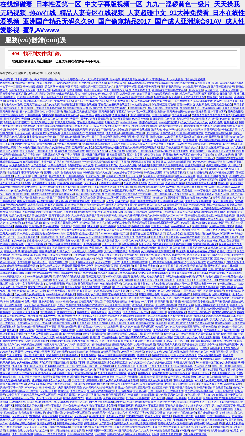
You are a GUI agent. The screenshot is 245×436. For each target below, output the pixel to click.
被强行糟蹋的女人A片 (180, 323)
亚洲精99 (208, 358)
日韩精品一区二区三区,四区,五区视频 (196, 93)
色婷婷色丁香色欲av (66, 115)
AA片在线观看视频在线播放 (72, 337)
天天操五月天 (14, 100)
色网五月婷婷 (188, 154)
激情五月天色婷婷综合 (138, 434)
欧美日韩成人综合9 (115, 215)
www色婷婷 (155, 211)
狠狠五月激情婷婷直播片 (141, 401)
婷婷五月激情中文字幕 (143, 201)
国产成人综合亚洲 (145, 100)
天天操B (232, 333)
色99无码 (155, 409)
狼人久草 (122, 412)
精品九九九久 (57, 176)
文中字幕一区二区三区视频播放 (94, 366)
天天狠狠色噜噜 (13, 305)
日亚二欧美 (152, 133)
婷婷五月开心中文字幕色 (123, 383)
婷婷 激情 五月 (116, 82)
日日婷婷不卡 (47, 312)
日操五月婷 (226, 93)
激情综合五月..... (160, 258)
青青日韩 (95, 337)
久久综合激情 (99, 294)
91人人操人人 (203, 426)
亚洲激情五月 (166, 251)
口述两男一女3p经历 (223, 340)
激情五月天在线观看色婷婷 (22, 265)
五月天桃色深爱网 (36, 215)
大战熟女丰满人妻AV (221, 226)
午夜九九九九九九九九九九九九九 (211, 115)
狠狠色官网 (230, 122)
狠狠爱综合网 (103, 115)
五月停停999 (228, 136)
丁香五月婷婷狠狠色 (46, 348)
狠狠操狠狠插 (60, 362)
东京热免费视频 (177, 312)
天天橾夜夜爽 (116, 151)
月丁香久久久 (106, 319)
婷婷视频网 (21, 226)
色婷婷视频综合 (76, 108)
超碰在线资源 (230, 265)
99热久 (223, 176)
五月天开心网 (107, 111)
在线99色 (101, 330)
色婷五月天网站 (67, 394)
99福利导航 (111, 122)
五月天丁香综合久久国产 (65, 158)
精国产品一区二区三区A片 (133, 258)
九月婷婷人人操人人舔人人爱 (26, 297)
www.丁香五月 (202, 190)
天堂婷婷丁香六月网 (12, 387)
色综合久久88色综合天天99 (181, 383)
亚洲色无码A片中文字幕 (136, 194)
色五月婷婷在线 (103, 147)
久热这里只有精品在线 (196, 86)
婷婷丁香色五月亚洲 (149, 319)
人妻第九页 (13, 394)
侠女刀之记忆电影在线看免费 (218, 308)
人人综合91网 (202, 366)
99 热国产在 (128, 351)
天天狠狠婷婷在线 (165, 305)
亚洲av (31, 247)
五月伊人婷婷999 (177, 269)
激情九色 (156, 129)
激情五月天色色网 (122, 344)
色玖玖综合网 (197, 204)
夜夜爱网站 (129, 355)
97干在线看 (226, 97)
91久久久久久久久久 (161, 366)
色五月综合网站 (208, 344)
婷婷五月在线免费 (219, 297)
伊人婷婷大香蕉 (48, 140)
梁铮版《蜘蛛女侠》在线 (185, 308)
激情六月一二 (181, 283)
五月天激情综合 (13, 426)
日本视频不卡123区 (106, 165)
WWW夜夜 (43, 208)
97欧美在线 (179, 254)
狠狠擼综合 (144, 373)
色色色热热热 (154, 158)
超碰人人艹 (233, 197)
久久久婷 (88, 165)
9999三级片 (50, 387)
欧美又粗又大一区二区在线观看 (147, 315)
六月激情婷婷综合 (94, 204)
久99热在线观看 (57, 165)
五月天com (58, 369)
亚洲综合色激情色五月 (114, 362)
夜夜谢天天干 (39, 262)
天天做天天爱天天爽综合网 (78, 265)
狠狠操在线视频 (87, 104)
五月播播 (175, 301)
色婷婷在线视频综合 (68, 143)
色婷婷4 (214, 348)
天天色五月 (214, 265)
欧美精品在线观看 (85, 373)
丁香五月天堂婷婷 (49, 229)
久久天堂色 (112, 133)
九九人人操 (221, 194)
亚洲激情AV (112, 348)
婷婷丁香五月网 (221, 366)
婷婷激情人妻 (94, 380)
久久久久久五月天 (109, 254)
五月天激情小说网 (73, 168)
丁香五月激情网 (161, 115)
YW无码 (184, 430)
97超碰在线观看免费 (166, 430)
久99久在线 (216, 122)
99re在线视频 (12, 301)
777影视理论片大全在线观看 (34, 376)
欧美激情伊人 (70, 315)
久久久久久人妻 (36, 290)
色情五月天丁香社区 (199, 254)
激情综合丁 (159, 197)
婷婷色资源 (98, 211)
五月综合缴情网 (67, 326)
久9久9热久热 (140, 125)
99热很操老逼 (228, 287)
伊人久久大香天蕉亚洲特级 (54, 240)
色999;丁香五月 (37, 287)
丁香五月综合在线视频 (198, 201)
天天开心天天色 (79, 118)
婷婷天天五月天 (201, 373)
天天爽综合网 (49, 258)
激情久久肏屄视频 (170, 434)
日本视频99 (33, 136)
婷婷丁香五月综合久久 (147, 280)
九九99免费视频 (91, 287)
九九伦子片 (81, 100)
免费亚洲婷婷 (129, 244)
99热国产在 (222, 158)
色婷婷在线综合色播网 (22, 423)
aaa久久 (179, 369)
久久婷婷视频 (149, 251)
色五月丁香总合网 (27, 237)
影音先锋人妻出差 (71, 172)
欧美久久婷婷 (17, 215)
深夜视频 (31, 240)
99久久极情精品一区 (223, 373)
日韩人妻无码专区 (65, 122)
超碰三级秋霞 (165, 348)
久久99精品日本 (25, 190)
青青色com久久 (46, 143)
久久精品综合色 (35, 294)
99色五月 (172, 376)
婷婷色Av (238, 387)
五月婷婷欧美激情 (148, 151)
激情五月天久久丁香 (225, 376)
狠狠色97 (120, 401)
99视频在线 (135, 333)
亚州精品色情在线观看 (190, 133)
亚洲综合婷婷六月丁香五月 (102, 140)
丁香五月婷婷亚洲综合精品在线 (132, 426)
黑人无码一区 (60, 280)
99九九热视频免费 (38, 93)
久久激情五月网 (185, 333)
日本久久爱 (26, 111)
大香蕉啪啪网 (75, 90)
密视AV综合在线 (63, 100)
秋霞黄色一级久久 (200, 197)
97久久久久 (202, 351)
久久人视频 (237, 147)
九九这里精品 (36, 204)
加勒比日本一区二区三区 (38, 100)
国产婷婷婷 (82, 194)
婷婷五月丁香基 (87, 319)
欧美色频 (187, 190)
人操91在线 (203, 104)
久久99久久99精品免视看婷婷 (121, 380)
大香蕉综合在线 (98, 247)
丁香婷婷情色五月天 (103, 186)
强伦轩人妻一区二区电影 (215, 186)
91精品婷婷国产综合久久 (120, 237)
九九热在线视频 (181, 229)
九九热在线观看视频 (180, 161)
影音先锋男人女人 (50, 265)
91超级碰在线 (15, 430)
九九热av (147, 140)
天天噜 (25, 118)
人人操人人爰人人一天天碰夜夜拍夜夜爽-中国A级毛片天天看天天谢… (168, 143)
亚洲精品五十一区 (92, 219)
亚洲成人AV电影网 (67, 237)
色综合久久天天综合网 (22, 90)
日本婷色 (22, 233)
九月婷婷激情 (113, 194)
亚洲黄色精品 (220, 426)
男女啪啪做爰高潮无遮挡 (59, 297)
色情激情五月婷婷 (25, 82)
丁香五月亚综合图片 (73, 133)
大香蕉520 (53, 133)
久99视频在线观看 (27, 362)
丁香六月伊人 (184, 280)
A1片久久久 (63, 251)
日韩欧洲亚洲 (190, 125)
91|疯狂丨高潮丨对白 (37, 219)
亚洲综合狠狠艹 (196, 262)
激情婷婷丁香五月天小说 (178, 211)
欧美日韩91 (159, 161)
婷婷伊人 (169, 333)
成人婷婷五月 (28, 168)
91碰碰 (166, 409)
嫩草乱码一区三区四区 (200, 258)
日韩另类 (85, 186)
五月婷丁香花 (8, 208)
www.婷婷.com (232, 383)
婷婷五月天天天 (95, 276)
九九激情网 (111, 326)
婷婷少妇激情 (158, 312)
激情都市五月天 (66, 312)
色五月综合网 (50, 416)
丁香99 (204, 348)
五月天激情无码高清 (76, 129)
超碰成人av (87, 258)
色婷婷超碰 (226, 118)
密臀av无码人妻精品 (118, 222)
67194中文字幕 (135, 416)
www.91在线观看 (190, 237)
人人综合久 (234, 165)
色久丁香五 (114, 312)
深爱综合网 (126, 197)
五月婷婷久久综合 (82, 147)
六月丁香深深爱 (99, 118)
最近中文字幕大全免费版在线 (144, 154)
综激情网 (198, 118)
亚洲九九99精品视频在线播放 (54, 125)
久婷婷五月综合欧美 (49, 186)
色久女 (73, 301)
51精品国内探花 (163, 93)
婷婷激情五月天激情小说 (63, 269)
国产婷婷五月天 (213, 330)
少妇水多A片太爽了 (199, 405)
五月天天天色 (133, 176)
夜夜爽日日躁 (124, 186)
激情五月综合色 (202, 294)
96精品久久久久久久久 (221, 247)
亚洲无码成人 (87, 315)
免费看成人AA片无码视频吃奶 (144, 208)
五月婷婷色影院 (75, 176)
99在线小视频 (29, 301)
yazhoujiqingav (128, 122)
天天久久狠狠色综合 (116, 251)
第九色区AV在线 (98, 100)
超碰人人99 (125, 369)
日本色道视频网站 (213, 369)
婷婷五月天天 (122, 125)
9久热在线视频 (219, 430)
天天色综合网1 (130, 254)
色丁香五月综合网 (179, 373)
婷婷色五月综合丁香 (119, 330)
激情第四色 (156, 136)
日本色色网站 (226, 168)
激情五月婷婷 (94, 215)
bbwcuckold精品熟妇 (206, 211)
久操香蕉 (143, 376)
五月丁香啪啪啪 (153, 340)
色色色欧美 (18, 240)
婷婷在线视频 (34, 319)
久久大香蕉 (69, 211)
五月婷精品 (166, 168)
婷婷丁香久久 (85, 290)
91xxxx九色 (7, 351)
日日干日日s (43, 247)
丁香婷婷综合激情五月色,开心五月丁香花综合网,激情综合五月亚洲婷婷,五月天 (103, 136)
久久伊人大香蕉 (190, 186)
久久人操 (20, 294)
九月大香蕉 (142, 237)
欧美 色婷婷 (48, 136)
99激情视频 (187, 351)
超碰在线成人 (17, 308)
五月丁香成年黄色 (156, 287)
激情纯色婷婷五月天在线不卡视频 (37, 326)
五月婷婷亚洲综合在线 (80, 434)
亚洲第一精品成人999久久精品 (219, 237)
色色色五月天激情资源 (213, 125)
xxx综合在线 (49, 401)
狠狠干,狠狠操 (223, 358)
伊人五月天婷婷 (80, 240)
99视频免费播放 (156, 412)
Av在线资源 (59, 90)
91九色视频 (118, 143)
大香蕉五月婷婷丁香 (30, 129)
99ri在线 (31, 179)
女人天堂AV (27, 151)
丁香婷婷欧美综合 (145, 348)
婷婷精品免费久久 (182, 409)
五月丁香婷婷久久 (172, 391)
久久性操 (169, 118)
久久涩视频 (23, 262)
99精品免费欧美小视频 (195, 301)
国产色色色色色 (181, 115)
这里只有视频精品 (64, 161)
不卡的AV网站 (44, 190)
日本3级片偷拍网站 (28, 97)
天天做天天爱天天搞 (73, 229)
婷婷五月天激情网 (207, 176)
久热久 (101, 222)
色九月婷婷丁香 (197, 394)
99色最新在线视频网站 (100, 391)
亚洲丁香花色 (42, 323)
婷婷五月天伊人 (93, 90)
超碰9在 (65, 430)
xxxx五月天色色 (122, 430)
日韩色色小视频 (150, 179)
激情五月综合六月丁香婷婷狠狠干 (126, 204)
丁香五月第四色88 (14, 247)
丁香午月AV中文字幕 (164, 426)
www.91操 (62, 301)
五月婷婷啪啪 (70, 186)
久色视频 (36, 118)
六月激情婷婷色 (174, 165)
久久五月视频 (99, 323)
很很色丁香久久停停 (126, 147)
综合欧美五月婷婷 (145, 423)
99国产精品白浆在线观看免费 (214, 387)
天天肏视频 (59, 376)
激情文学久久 (12, 344)
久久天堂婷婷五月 (125, 366)
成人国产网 (6, 405)
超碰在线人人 (26, 358)
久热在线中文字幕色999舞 (127, 172)
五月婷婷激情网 (197, 269)
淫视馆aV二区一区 (108, 197)
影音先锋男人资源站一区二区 (80, 97)
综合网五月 (126, 265)
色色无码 (71, 319)
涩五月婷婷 (144, 387)
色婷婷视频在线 (145, 323)
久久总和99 (130, 183)
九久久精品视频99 (125, 272)
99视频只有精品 (231, 337)
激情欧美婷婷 (165, 176)
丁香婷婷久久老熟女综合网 (49, 108)
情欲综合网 (13, 172)
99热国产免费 (140, 118)
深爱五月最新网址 (223, 201)
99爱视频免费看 (142, 330)
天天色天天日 (151, 168)
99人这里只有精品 (209, 337)
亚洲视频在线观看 (129, 140)
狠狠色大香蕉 (88, 222)
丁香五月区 (154, 391)
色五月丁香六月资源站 (117, 305)
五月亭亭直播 (202, 82)
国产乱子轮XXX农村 (108, 179)
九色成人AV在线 (13, 104)
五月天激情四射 (35, 308)
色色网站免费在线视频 (226, 240)
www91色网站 (54, 294)
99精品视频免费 (130, 179)
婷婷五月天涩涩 (153, 333)
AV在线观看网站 (141, 269)
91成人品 (211, 423)
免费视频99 (97, 194)
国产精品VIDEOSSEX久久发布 (137, 337)
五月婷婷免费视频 (102, 426)
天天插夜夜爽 (171, 154)
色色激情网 (29, 125)
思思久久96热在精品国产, (176, 294)
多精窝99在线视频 (139, 129)
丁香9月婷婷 (144, 97)
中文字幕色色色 (81, 426)
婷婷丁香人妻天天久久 (182, 272)
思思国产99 (93, 229)
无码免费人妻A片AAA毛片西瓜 (72, 409)
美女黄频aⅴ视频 (54, 86)
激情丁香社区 (138, 233)
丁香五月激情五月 (182, 100)
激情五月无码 (85, 262)
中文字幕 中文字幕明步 (143, 290)
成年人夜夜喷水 (221, 294)
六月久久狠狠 (180, 151)
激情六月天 (83, 294)
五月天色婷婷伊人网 (175, 358)
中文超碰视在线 (141, 104)
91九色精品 (140, 211)
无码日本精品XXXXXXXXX (228, 82)
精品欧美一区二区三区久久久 (97, 86)
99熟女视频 (67, 330)
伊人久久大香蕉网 (125, 319)
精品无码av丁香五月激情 (149, 405)
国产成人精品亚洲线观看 (199, 391)
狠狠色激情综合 (101, 344)
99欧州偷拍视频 (175, 276)
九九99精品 (78, 215)
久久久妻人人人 (156, 204)
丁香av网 (125, 269)
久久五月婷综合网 (22, 434)
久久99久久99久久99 (192, 97)
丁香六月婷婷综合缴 (12, 115)
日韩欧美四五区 (116, 154)
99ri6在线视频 (107, 97)
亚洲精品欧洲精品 (60, 340)
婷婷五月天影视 (54, 204)
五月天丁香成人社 (34, 104)
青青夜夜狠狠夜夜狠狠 (13, 383)
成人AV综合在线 (126, 97)
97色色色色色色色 (87, 308)
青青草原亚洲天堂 (177, 204)
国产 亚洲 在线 (220, 254)
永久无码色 (145, 244)
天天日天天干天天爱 (70, 387)
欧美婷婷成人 (71, 355)
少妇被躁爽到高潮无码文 (96, 143)
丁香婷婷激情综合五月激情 (112, 315)
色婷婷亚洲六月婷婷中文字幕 (169, 90)
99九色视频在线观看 (195, 434)
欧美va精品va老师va (190, 129)
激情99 (161, 111)
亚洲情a (173, 287)
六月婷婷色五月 (26, 419)
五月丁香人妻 (34, 405)
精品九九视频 (105, 272)
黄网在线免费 (160, 373)
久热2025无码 (188, 287)
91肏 (189, 172)
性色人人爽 (69, 308)
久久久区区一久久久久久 (143, 362)
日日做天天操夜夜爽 (138, 398)
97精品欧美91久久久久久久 (196, 376)
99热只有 (223, 183)
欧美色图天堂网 (9, 151)
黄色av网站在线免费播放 (127, 168)
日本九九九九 (186, 426)
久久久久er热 (44, 82)
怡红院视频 (93, 362)
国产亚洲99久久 (163, 219)
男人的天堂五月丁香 (224, 405)
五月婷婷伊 (219, 333)
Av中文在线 (160, 97)
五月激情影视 (200, 226)
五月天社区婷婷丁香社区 (215, 147)
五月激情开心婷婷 (208, 412)
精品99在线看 (47, 251)
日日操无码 (156, 118)
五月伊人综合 (14, 258)
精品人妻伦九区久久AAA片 (60, 344)
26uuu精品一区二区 (207, 362)
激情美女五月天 (26, 208)
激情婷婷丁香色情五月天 (23, 140)
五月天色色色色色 (221, 104)
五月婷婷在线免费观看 (170, 201)
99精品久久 (168, 280)
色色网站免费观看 (15, 204)
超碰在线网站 (49, 194)
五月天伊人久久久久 (186, 337)
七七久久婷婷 (33, 222)
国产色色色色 (39, 165)
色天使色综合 (88, 355)
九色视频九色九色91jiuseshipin (47, 233)
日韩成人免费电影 (182, 380)
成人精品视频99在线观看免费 (216, 140)
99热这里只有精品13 (104, 412)
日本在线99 (34, 401)
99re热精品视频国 (32, 86)
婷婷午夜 (199, 423)
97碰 (221, 423)
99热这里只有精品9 (202, 158)
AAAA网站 (147, 301)
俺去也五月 (165, 362)
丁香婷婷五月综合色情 (182, 387)
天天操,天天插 (48, 391)
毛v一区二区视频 (146, 111)
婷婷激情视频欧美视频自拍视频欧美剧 (53, 272)
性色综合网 (186, 108)
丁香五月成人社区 (191, 290)
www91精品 (87, 115)
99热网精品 (87, 405)
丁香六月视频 (72, 154)
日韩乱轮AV (129, 419)
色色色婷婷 (160, 140)
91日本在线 (33, 194)
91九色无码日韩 (162, 244)
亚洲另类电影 (47, 301)
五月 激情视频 (123, 391)
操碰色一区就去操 (176, 398)
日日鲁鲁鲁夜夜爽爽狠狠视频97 (167, 262)
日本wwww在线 (51, 315)
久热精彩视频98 (136, 215)
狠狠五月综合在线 (149, 294)
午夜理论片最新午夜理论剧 (36, 161)
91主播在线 (147, 254)
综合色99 (236, 258)
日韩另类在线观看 (140, 115)
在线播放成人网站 (52, 154)
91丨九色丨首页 (118, 290)
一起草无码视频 (229, 90)
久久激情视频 (228, 362)
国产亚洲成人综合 (96, 151)
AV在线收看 (225, 280)
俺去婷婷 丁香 (110, 93)
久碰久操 (17, 366)
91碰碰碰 (47, 115)
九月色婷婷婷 (128, 93)
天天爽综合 (113, 280)
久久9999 (153, 215)
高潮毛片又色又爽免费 (82, 197)
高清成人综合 (222, 323)
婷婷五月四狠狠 (143, 308)
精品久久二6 (167, 215)
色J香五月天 (231, 419)
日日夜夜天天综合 (171, 86)
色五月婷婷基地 (183, 366)
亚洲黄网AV (39, 133)
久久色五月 (157, 398)
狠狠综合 (139, 186)
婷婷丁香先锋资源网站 (72, 140)
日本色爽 (142, 366)
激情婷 (91, 179)
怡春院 (140, 351)
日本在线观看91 (140, 229)
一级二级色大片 (228, 283)
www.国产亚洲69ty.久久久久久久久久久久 (183, 122)
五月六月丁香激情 (120, 118)
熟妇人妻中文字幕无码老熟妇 (26, 283)
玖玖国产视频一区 (106, 258)
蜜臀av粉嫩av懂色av (186, 348)
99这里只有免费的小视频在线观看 (195, 251)
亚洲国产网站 (77, 362)
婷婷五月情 (229, 143)
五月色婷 (72, 233)
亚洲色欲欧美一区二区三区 (31, 269)
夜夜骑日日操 (232, 330)
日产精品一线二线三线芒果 (186, 330)
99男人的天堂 (94, 297)
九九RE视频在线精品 (105, 358)
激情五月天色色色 (184, 176)
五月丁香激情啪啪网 (170, 240)
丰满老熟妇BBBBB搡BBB (15, 272)
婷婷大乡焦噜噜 (72, 333)
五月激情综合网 (85, 330)
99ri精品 (88, 172)
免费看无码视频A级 (20, 158)
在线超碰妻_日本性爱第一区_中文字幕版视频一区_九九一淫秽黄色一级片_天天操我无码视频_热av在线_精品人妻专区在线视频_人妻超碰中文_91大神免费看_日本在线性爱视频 (102, 79)
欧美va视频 (106, 158)
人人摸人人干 (32, 258)
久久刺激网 (74, 219)
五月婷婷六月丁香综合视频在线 (185, 315)
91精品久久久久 (189, 147)
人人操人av (80, 416)
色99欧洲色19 (198, 151)
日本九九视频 (93, 190)
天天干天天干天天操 (35, 426)
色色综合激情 (195, 419)
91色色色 (102, 383)
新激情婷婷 (84, 211)
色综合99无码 (217, 272)
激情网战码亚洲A (229, 344)
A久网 (198, 380)
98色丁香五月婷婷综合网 (174, 265)
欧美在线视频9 (215, 262)
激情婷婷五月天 (79, 280)
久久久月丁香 (14, 355)
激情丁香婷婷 (55, 412)
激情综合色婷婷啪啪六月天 (165, 125)
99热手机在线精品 (188, 208)
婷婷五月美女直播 (216, 165)
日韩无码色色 (212, 129)
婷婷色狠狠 (163, 100)
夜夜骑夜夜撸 (15, 219)
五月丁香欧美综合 (59, 215)
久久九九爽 (53, 104)
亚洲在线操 (132, 247)
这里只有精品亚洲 (74, 179)
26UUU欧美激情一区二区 (60, 366)
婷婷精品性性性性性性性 (199, 215)
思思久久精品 (163, 254)
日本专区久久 (233, 394)
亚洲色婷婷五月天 (25, 143)
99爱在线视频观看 (59, 426)
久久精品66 (158, 297)
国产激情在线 (189, 344)
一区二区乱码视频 (35, 244)
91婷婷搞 (134, 251)
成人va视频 (126, 348)
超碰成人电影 (216, 222)
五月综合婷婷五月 (14, 319)
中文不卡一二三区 (10, 86)
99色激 (145, 409)
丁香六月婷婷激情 (27, 197)
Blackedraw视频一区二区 (113, 233)
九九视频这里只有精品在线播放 (84, 305)
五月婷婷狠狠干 (53, 129)
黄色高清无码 (66, 194)
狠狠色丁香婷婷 (26, 201)
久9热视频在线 (91, 244)
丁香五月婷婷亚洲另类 (121, 323)
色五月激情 (219, 229)
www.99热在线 (89, 158)
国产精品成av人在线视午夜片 (24, 315)
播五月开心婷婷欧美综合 (201, 326)
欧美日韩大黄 (8, 262)
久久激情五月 (25, 323)
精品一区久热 (94, 398)
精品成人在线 (102, 172)
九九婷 (66, 380)
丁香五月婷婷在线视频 (90, 122)
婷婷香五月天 (158, 376)
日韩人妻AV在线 (129, 326)
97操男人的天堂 (223, 154)
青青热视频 (219, 197)
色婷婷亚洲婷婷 (140, 226)
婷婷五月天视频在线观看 (61, 290)
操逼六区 (163, 247)
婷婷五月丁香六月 (27, 391)
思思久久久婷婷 (177, 394)
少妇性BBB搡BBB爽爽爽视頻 (97, 376)
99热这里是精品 (109, 351)
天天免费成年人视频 (168, 344)
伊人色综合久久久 (51, 97)
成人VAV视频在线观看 (222, 172)
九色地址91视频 (174, 183)
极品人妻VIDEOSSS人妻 (69, 190)
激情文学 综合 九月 (42, 122)
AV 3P (179, 215)
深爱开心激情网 (228, 179)
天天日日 (182, 401)
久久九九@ (83, 323)
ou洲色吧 (100, 434)
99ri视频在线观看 (168, 82)
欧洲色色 (81, 161)
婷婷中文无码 (54, 111)
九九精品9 (35, 226)
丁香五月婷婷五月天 (218, 416)
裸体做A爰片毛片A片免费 (70, 151)
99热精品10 (101, 290)
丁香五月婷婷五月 (107, 369)
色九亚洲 (12, 330)
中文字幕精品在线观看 (218, 133)
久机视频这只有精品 (47, 330)
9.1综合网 (73, 376)
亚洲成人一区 (193, 369)
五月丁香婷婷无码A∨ (201, 194)
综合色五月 (149, 176)
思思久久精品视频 (14, 136)
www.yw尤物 (53, 308)
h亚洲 (155, 434)
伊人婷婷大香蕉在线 (121, 100)
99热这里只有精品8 (199, 312)
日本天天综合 (26, 330)
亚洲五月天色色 (160, 226)
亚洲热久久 (170, 208)
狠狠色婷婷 (224, 326)
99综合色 (9, 122)
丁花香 (116, 262)
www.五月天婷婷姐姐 (91, 237)
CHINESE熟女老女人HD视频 (154, 419)
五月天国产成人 (136, 158)
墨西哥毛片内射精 (31, 172)
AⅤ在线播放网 (45, 201)
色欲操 (28, 108)
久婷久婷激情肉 (182, 244)
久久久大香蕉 (178, 247)
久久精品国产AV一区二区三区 (39, 394)
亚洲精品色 (139, 391)
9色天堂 (234, 430)
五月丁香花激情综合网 (207, 108)
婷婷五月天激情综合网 (65, 222)
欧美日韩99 (157, 165)
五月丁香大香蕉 (170, 147)
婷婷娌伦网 (90, 423)
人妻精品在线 (234, 272)
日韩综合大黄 (195, 90)
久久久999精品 (229, 348)
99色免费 (143, 165)
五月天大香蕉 (8, 233)
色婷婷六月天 (198, 265)
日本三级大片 (39, 176)
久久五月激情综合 (114, 90)
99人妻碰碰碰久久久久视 (80, 369)
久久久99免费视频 (168, 290)
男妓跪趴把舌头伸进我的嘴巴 (80, 111)
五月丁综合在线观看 (178, 297)
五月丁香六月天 (156, 233)
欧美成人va (66, 416)
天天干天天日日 (111, 244)
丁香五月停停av (125, 111)
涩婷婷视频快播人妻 (63, 323)
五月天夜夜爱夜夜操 (146, 265)
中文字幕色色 (205, 154)
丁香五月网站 (230, 108)
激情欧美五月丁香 (199, 401)
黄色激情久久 (54, 355)
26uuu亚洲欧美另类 (109, 355)
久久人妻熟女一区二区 (136, 312)
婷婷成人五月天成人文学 (115, 229)
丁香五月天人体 (171, 319)
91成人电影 (194, 398)
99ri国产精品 (154, 358)
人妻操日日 (175, 140)
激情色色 (20, 405)
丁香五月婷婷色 (161, 194)
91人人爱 (92, 226)
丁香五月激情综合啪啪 (50, 179)
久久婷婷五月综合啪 (44, 183)
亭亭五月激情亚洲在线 (195, 319)
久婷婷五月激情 (60, 208)
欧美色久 (161, 323)
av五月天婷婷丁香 (115, 219)
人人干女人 (90, 183)
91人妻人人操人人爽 (210, 383)
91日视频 (167, 369)
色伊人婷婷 (134, 219)
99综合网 (12, 129)
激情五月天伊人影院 (58, 383)
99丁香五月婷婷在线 (49, 168)
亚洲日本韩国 (165, 337)
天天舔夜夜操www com (204, 283)
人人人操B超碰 (128, 165)
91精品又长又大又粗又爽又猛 (182, 136)
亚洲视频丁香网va (178, 197)
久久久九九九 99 (143, 430)
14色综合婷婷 (94, 251)
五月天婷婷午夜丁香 (205, 280)
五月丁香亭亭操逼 (126, 86)
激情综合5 (138, 305)
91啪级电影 (200, 172)
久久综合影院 (161, 330)
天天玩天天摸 (161, 308)
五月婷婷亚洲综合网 (222, 86)
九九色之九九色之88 (36, 430)
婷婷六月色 (194, 358)
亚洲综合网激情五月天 (177, 158)
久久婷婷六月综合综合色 (181, 412)
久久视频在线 (91, 351)
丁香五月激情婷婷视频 (134, 262)
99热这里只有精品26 (186, 219)
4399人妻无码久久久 (138, 90)
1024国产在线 (17, 401)
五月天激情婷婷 (61, 247)
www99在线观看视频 (39, 276)
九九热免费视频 (95, 133)
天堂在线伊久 (168, 133)
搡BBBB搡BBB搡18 (223, 312)
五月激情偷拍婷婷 (222, 409)
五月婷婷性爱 (59, 351)
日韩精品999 (47, 237)
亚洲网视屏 (179, 419)
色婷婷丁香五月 (160, 355)
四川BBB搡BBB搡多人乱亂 (68, 276)
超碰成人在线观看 (207, 287)
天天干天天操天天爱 (16, 229)
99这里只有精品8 (108, 269)
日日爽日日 (161, 301)
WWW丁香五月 (53, 405)
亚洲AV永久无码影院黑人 (65, 93)
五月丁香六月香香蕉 (111, 340)
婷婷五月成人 (235, 229)
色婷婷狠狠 (6, 82)
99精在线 (134, 301)
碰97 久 (166, 416)
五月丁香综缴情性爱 (151, 383)
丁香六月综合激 (41, 369)
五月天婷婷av (203, 333)
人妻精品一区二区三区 (73, 348)
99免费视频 (78, 340)
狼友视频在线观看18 (116, 108)
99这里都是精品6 (225, 215)
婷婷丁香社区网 (217, 111)
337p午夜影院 (215, 394)
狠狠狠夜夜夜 (125, 405)
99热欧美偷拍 (8, 391)
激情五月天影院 (9, 168)
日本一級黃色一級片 (232, 276)
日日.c (72, 262)
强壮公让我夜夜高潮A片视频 (128, 287)
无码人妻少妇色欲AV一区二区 (17, 398)
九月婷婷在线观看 (144, 344)
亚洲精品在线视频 (140, 161)
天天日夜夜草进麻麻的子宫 (39, 305)
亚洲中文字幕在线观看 (49, 211)
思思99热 (92, 340)
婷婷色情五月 (99, 312)
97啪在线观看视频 (174, 172)
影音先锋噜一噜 (58, 262)
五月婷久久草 (222, 258)
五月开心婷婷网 (46, 423)
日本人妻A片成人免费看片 (141, 82)
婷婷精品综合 (96, 161)
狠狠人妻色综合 (91, 93)
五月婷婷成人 (97, 280)
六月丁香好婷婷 (31, 154)
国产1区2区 (147, 326)
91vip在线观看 (50, 226)
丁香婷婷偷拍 (110, 337)
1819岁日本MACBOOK (105, 409)
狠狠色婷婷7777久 (73, 398)
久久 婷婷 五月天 (34, 366)
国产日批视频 (228, 211)
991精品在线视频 (27, 251)
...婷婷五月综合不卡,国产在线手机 (93, 125)
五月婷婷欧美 (33, 115)
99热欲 (106, 287)
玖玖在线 (71, 283)
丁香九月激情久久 (175, 405)
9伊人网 (54, 430)
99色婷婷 (147, 219)
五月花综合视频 (224, 391)
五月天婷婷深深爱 (213, 290)
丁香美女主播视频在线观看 (114, 104)
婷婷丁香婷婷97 (200, 430)
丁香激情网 (79, 226)
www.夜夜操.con (180, 226)
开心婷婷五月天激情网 (221, 151)
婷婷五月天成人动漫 (83, 208)
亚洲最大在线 (51, 172)
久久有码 (66, 226)
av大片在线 (173, 186)
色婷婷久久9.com (124, 423)
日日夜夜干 (22, 122)
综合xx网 (92, 254)
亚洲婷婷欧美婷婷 (148, 86)
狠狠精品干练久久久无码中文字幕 (51, 147)
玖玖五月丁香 (137, 412)
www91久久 (157, 190)
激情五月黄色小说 (194, 233)
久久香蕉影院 (95, 348)
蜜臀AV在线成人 (215, 204)
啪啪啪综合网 (69, 104)
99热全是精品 (40, 340)
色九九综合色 (174, 233)
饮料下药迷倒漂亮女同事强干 (64, 244)
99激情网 (126, 280)
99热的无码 (189, 240)
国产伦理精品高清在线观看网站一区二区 (156, 222)
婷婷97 (47, 222)
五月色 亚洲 (212, 90)
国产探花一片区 (15, 179)
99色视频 (69, 294)
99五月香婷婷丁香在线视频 (162, 108)
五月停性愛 (212, 118)
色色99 (132, 373)
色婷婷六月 (186, 82)
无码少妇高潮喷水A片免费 (200, 183)
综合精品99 (10, 412)
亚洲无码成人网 (46, 419)
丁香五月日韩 (117, 247)
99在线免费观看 (87, 272)
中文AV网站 (170, 129)
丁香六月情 (97, 201)
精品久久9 (10, 251)
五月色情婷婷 (17, 409)
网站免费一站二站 (182, 416)
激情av (212, 161)
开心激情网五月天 (34, 355)
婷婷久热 (128, 240)
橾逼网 (106, 190)
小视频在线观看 (9, 280)
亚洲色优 (39, 111)
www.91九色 (7, 269)
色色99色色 (199, 161)
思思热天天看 (185, 305)
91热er (61, 305)
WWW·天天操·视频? (117, 276)
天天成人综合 (179, 194)
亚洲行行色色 (216, 269)
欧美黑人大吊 (235, 204)
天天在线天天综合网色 (25, 312)
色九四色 (201, 222)
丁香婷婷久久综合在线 (114, 129)
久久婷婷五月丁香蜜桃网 (53, 197)
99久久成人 (157, 237)
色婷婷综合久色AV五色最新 (116, 308)
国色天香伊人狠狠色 (212, 219)
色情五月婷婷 (160, 387)
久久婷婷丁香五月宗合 (91, 394)
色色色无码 (172, 237)
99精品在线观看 (153, 172)
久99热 (26, 183)
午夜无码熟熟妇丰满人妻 (26, 254)
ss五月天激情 (199, 297)
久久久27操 (43, 90)
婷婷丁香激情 (209, 168)
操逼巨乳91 (83, 344)
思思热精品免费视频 (217, 315)
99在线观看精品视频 (205, 244)
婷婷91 (21, 290)
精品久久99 (180, 179)
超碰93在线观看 (148, 122)
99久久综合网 (171, 351)
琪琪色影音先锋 (115, 176)
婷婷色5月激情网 (149, 147)
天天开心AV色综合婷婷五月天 (32, 351)
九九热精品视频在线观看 (111, 208)
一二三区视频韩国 (126, 376)
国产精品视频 (233, 269)
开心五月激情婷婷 (88, 283)
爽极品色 (94, 129)
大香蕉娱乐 (113, 211)
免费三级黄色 (173, 190)
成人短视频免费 (203, 100)
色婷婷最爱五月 (210, 136)
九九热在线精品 (214, 419)
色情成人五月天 (88, 233)
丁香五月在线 (83, 358)
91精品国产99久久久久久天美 (37, 337)
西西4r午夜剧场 (186, 104)
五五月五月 (158, 269)
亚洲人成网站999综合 (184, 355)
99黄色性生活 (228, 412)
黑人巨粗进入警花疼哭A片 (106, 240)
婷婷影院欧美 (115, 434)
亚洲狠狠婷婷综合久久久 (46, 380)
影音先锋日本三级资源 (32, 412)
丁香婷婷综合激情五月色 (202, 179)
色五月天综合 (72, 287)
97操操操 (120, 158)
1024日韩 (55, 333)
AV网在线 (212, 97)
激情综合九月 (236, 380)
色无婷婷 (173, 97)
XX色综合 (35, 416)
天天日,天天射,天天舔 (48, 398)
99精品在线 (187, 222)
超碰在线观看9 (87, 269)
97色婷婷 (30, 186)
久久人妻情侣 (178, 326)
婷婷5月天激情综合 (94, 333)
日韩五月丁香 (55, 287)
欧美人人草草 (154, 351)
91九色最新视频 (55, 283)
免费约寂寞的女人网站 (132, 358)
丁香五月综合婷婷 (105, 405)
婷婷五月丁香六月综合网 (135, 297)
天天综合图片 (235, 111)
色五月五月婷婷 (219, 351)
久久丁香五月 (78, 391)
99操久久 (142, 190)
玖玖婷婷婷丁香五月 (117, 161)
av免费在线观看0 (19, 165)
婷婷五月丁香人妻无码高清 (50, 434)
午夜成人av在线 (204, 323)
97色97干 (45, 362)
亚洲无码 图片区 (194, 165)
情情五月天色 (12, 118)
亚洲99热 (131, 151)
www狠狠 (215, 143)
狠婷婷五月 (83, 312)
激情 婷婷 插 (190, 140)
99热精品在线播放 (31, 344)
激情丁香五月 (112, 297)
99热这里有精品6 (200, 340)
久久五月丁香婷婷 (54, 319)
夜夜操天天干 (202, 409)
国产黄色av (105, 423)
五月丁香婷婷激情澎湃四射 (227, 401)
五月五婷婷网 (107, 226)
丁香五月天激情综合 (115, 301)
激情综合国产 (148, 247)
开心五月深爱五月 (116, 394)
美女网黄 (200, 416)
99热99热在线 (94, 108)
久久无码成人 (91, 387)
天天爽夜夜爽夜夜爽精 (98, 168)
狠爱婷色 (166, 179)
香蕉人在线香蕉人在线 (147, 369)
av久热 (110, 201)
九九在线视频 (41, 158)
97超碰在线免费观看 (84, 383)
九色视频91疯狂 (162, 283)
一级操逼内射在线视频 (141, 394)
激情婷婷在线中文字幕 (70, 423)
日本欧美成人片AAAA (91, 326)
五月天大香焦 (102, 262)
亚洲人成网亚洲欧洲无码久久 (212, 305)
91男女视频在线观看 (101, 401)
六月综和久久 (96, 416)
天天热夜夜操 (98, 82)
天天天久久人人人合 (222, 319)
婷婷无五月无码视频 (93, 154)
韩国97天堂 (72, 86)
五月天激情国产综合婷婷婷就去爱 (186, 111)
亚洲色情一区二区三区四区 (35, 280)
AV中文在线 (205, 240)
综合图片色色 (81, 82)
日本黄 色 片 (144, 283)
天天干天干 (78, 380)
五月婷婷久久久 (44, 151)
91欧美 (150, 305)
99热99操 (127, 211)
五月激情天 (231, 219)
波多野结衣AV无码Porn (220, 233)
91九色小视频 (211, 276)
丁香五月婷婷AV (196, 247)
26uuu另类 (23, 147)
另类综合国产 (184, 118)
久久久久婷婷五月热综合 (112, 373)
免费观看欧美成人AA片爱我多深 (55, 358)
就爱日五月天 (58, 219)
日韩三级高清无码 (116, 333)
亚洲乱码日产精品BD (187, 168)
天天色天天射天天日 (68, 419)
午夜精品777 (193, 276)
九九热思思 (123, 226)
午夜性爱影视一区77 (124, 190)
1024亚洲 (9, 197)
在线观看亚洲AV (155, 186)
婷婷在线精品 (137, 108)
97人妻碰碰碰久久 (68, 258)
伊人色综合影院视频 (107, 265)
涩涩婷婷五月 (90, 419)
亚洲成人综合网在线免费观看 (148, 276)
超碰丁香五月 (145, 93)
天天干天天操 (22, 176)
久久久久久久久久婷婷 (55, 118)
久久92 (33, 229)
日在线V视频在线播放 (70, 183)
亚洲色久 (196, 229)
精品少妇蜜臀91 (15, 194)
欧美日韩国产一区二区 (39, 409)
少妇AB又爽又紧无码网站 (152, 272)
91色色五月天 (229, 129)
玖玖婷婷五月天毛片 (163, 104)
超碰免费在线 (80, 247)
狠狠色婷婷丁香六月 (132, 133)
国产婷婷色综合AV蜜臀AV (216, 208)
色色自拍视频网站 (110, 283)
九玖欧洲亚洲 (120, 115)
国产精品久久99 (13, 108)
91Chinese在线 (63, 82)
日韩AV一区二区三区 (176, 340)
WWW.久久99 (33, 387)
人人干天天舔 (156, 183)
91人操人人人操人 (145, 240)
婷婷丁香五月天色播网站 (56, 254)
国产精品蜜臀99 (129, 409)
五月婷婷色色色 (166, 401)
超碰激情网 (143, 355)
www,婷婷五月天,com (12, 276)
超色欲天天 (77, 430)
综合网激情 (107, 387)
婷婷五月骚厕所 (133, 340)
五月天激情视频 (21, 369)
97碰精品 (166, 151)
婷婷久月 (161, 394)
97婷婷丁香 (75, 165)
